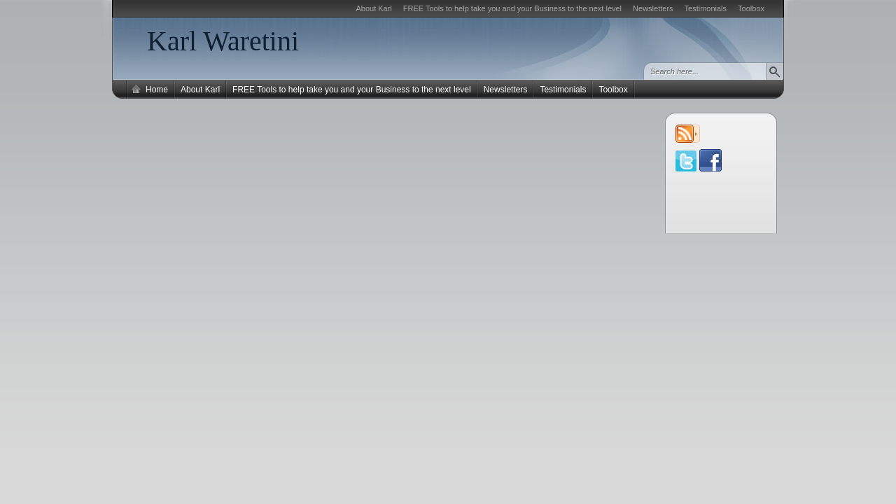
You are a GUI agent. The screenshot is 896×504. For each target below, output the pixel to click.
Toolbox (751, 8)
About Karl (373, 8)
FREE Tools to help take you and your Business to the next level (512, 8)
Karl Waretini (223, 41)
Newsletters (653, 8)
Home (157, 89)
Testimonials (706, 8)
